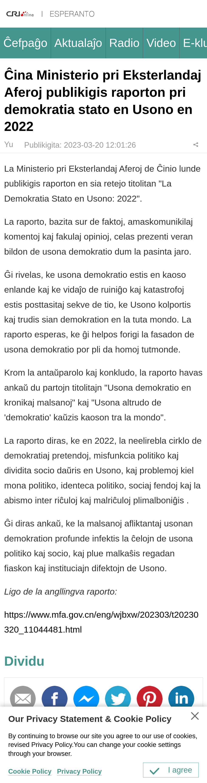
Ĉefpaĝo (25, 42)
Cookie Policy (30, 771)
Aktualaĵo (78, 42)
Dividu (196, 144)
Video (161, 42)
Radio (124, 42)
